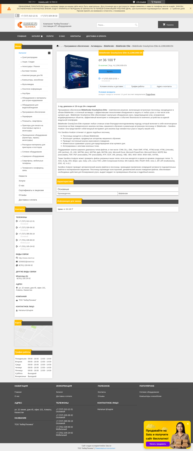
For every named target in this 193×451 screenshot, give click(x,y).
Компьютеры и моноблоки (150, 396)
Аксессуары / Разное (31, 66)
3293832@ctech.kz (26, 262)
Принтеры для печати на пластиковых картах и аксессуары (32, 128)
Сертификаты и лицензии (31, 190)
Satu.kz (108, 446)
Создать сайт (43, 2)
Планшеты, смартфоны (32, 121)
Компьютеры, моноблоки (32, 80)
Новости (23, 176)
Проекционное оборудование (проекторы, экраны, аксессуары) (34, 137)
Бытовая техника (29, 71)
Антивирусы (96, 46)
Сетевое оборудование (32, 152)
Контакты (75, 36)
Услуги (50, 36)
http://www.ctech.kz (26, 258)
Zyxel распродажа (29, 57)
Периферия (27, 116)
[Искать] (136, 25)
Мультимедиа (28, 84)
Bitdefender (109, 46)
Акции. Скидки (28, 62)
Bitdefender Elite (123, 46)
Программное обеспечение (76, 46)
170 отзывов (141, 2)
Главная (21, 36)
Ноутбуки (26, 93)
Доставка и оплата (96, 36)
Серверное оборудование (33, 156)
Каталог (36, 36)
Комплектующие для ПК (32, 75)
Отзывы (22, 195)
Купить (110, 71)
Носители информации (32, 89)
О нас (62, 36)
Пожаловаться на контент (105, 448)
